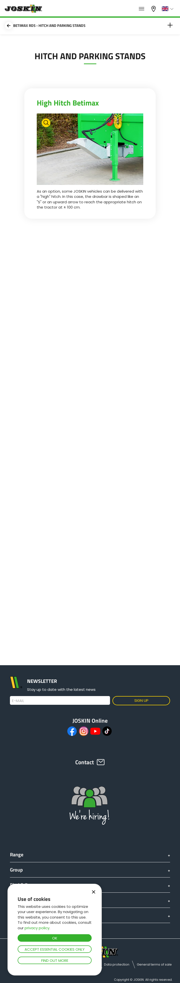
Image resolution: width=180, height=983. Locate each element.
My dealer (154, 8)
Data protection (116, 964)
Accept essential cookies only (55, 949)
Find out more (54, 960)
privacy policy (37, 927)
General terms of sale (154, 964)
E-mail (18, 700)
